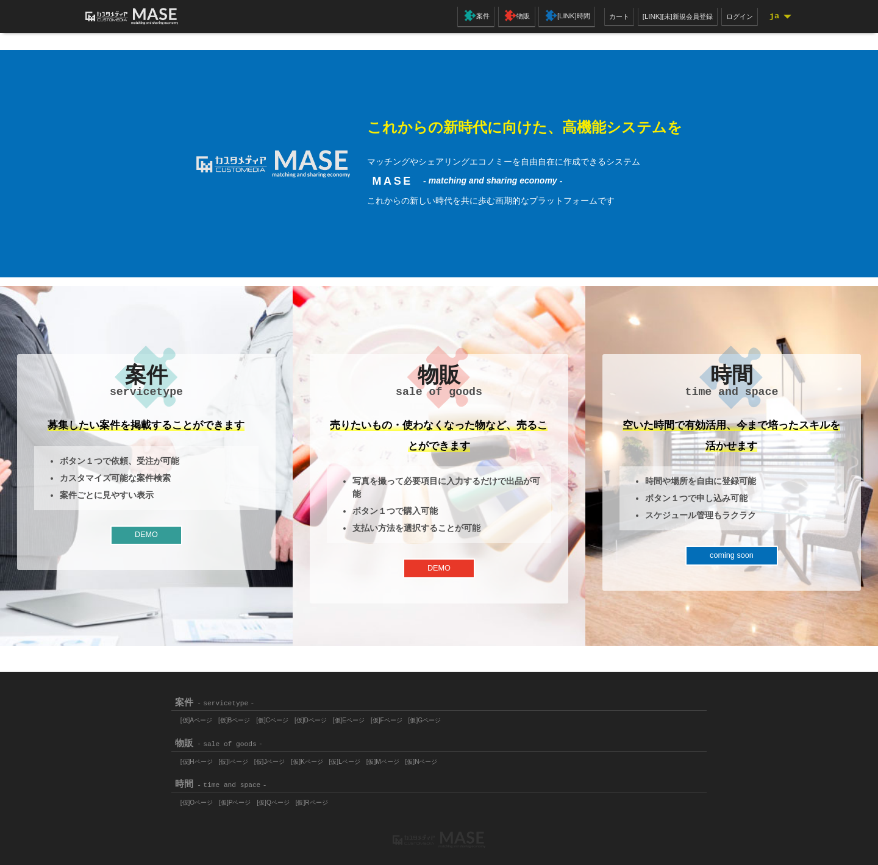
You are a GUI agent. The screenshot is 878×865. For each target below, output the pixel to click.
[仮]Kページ (318, 758)
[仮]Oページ (198, 799)
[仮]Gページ (445, 717)
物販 (511, 17)
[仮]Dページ (322, 717)
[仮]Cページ (280, 717)
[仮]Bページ (239, 717)
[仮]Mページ (400, 758)
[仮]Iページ (238, 758)
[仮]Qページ (281, 799)
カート (607, 16)
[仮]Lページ (358, 758)
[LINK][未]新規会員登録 (669, 16)
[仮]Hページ (198, 758)
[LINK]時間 (560, 17)
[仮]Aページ (198, 717)
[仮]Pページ (239, 799)
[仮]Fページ (404, 717)
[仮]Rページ (323, 799)
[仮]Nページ (442, 758)
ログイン (735, 16)
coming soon (731, 559)
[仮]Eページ (363, 717)
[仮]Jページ (277, 758)
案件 (471, 17)
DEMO (146, 539)
